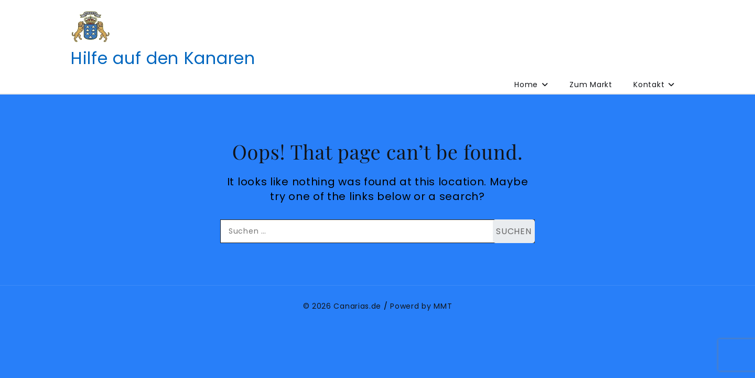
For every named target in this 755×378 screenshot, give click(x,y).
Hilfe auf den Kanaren (163, 58)
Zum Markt (590, 84)
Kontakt (648, 84)
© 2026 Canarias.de (342, 306)
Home (526, 84)
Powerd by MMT (421, 306)
